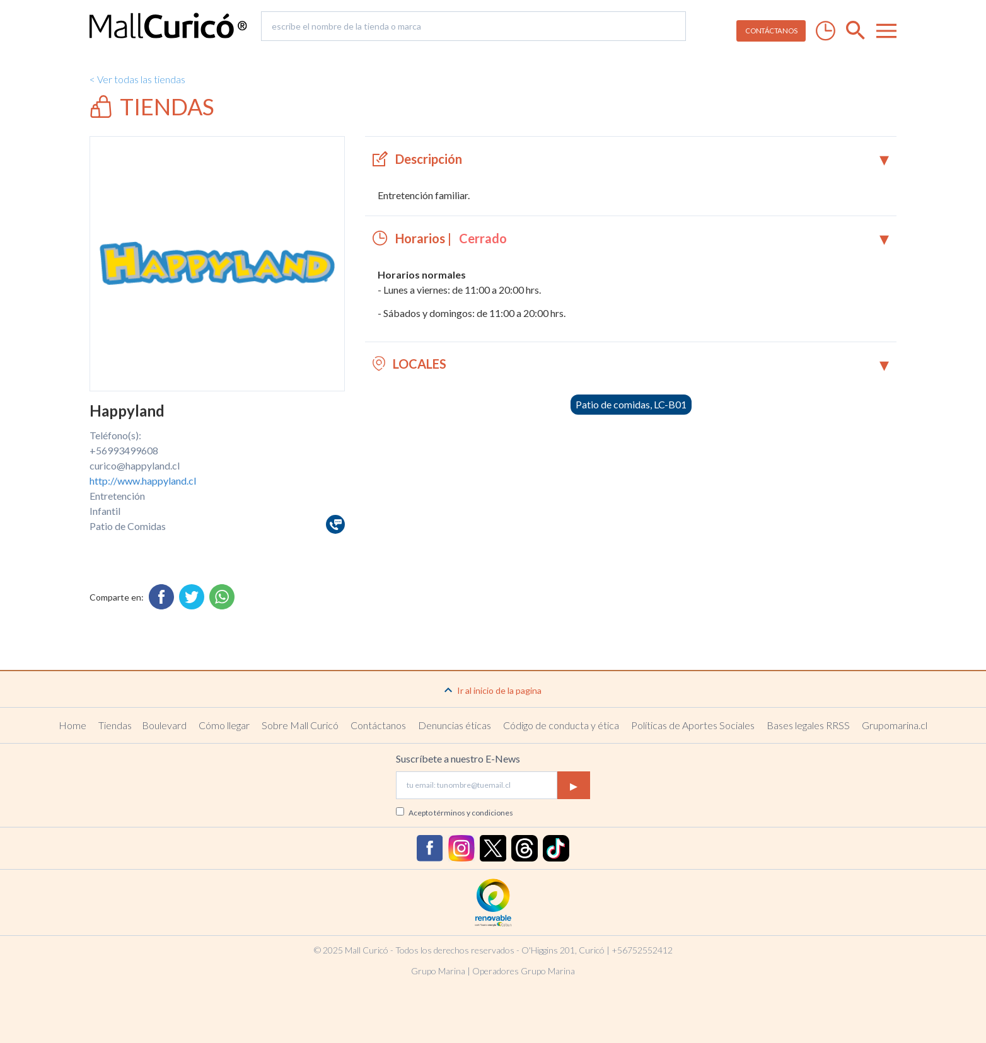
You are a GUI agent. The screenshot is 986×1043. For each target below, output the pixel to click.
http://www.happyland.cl (143, 481)
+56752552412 (642, 950)
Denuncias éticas (454, 725)
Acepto (461, 812)
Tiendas (115, 725)
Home (72, 725)
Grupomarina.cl (894, 725)
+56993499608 (124, 450)
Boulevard (164, 725)
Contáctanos (378, 725)
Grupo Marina (438, 970)
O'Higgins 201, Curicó (563, 950)
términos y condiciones (473, 812)
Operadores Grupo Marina (523, 970)
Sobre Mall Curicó (300, 725)
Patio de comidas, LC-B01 (631, 404)
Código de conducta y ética (561, 725)
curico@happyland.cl (135, 465)
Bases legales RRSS (808, 725)
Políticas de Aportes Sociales (693, 725)
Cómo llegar (224, 725)
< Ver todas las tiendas (137, 79)
